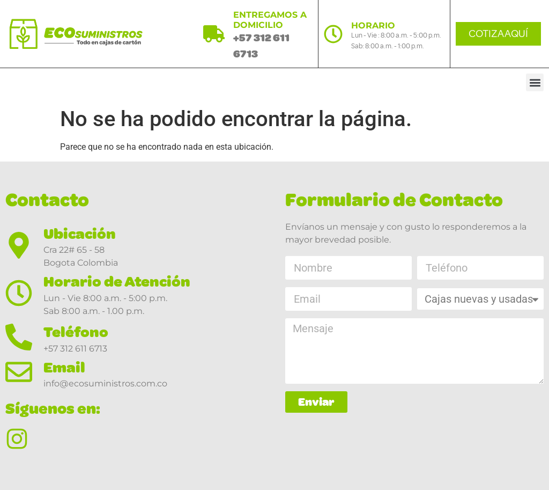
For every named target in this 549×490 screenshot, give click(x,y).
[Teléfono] (18, 337)
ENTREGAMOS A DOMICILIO (270, 20)
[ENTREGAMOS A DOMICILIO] (214, 34)
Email (64, 367)
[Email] (18, 372)
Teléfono (75, 332)
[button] (535, 82)
